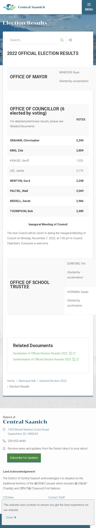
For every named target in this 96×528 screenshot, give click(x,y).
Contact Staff (56, 497)
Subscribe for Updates (24, 457)
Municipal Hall (27, 381)
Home (11, 381)
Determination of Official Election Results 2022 (44, 359)
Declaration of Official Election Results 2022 (42, 353)
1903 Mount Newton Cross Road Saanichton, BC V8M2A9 (28, 432)
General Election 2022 (53, 381)
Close (9, 517)
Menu (89, 9)
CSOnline (8, 497)
